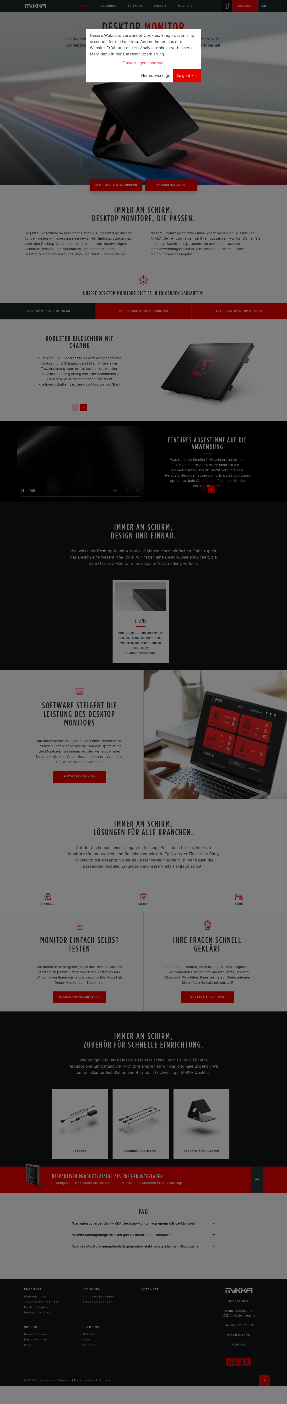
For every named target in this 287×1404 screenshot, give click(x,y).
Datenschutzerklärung (143, 54)
